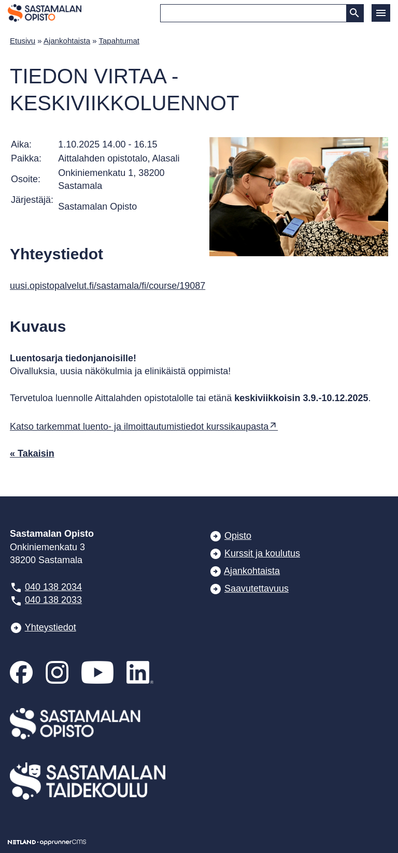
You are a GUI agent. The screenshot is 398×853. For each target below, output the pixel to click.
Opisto (237, 536)
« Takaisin (32, 453)
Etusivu (22, 40)
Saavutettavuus (256, 588)
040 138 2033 (53, 600)
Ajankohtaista (67, 40)
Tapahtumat (119, 40)
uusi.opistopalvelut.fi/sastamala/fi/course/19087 (107, 286)
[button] (381, 13)
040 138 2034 (53, 587)
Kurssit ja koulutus (262, 553)
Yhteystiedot (50, 627)
